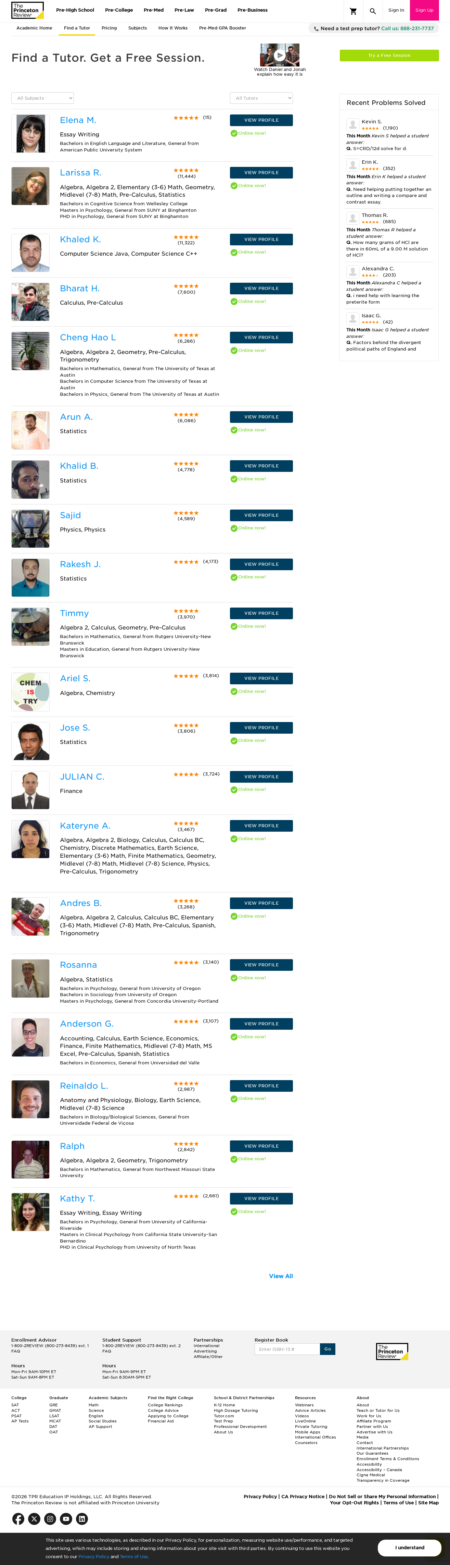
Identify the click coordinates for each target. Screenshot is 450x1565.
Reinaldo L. (84, 1086)
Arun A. (76, 417)
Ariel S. (75, 678)
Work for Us (369, 1416)
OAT (53, 1432)
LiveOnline (305, 1421)
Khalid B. (79, 466)
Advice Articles (310, 1410)
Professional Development (240, 1426)
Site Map (428, 1502)
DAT (53, 1426)
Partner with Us (372, 1426)
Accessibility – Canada (379, 1469)
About (363, 1405)
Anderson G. (87, 1024)
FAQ (15, 1351)
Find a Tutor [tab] (77, 27)
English (96, 1416)
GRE (53, 1405)
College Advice (163, 1410)
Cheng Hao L (88, 337)
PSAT (16, 1416)
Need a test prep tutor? (373, 29)
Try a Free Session (389, 55)
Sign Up (424, 10)
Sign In (396, 10)
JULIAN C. (82, 777)
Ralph (72, 1146)
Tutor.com (224, 1416)
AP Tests (20, 1421)
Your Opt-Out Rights (354, 1502)
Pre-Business (252, 10)
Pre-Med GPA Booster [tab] (222, 27)
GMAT (55, 1410)
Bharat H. (80, 288)
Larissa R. (80, 173)
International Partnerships (383, 1448)
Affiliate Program (374, 1421)
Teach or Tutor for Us (378, 1410)
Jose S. (75, 728)
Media (363, 1437)
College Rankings (165, 1405)
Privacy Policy (93, 1556)
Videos (302, 1416)
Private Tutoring (311, 1426)
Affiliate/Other (208, 1356)
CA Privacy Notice (302, 1496)
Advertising (205, 1351)
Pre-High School (75, 10)
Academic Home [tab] (34, 27)
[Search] (373, 11)
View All (281, 1276)
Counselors (306, 1442)
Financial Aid (161, 1421)
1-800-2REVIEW (50, 1345)
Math (94, 1405)
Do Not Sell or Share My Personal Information (382, 1496)
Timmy (74, 613)
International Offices (315, 1437)
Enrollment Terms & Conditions (388, 1458)
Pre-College (119, 10)
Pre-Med (154, 10)
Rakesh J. (80, 564)
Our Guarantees (372, 1453)
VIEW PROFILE (261, 120)
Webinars (304, 1405)
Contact (365, 1442)
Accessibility (369, 1464)
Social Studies (103, 1421)
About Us (223, 1432)
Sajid (70, 515)
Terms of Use (134, 1556)
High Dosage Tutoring (236, 1410)
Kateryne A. (85, 826)
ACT (15, 1410)
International (206, 1345)
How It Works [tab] (173, 27)
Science (96, 1410)
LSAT (54, 1416)
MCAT (55, 1421)
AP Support (100, 1426)
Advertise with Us (375, 1432)
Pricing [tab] (109, 27)
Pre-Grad (216, 10)
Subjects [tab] (137, 27)
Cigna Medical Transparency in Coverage (383, 1477)
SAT (15, 1405)
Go (327, 1349)
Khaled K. (80, 239)
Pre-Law (184, 10)
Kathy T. (77, 1198)
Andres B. (81, 903)
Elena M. (78, 120)
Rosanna (78, 965)
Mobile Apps (307, 1432)
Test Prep (223, 1421)
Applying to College (168, 1416)
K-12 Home (224, 1405)
